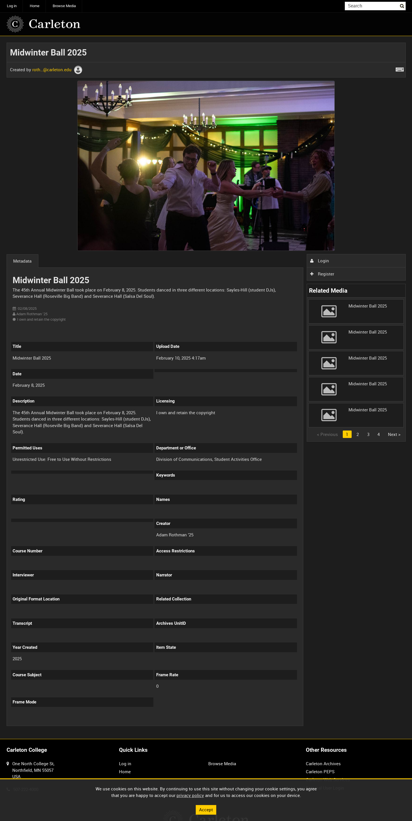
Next (394, 434)
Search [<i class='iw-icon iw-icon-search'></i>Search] (402, 5)
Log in (12, 5)
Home (34, 5)
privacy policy (190, 795)
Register (322, 274)
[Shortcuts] (400, 68)
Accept (206, 809)
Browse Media (64, 5)
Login (319, 260)
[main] (206, 388)
